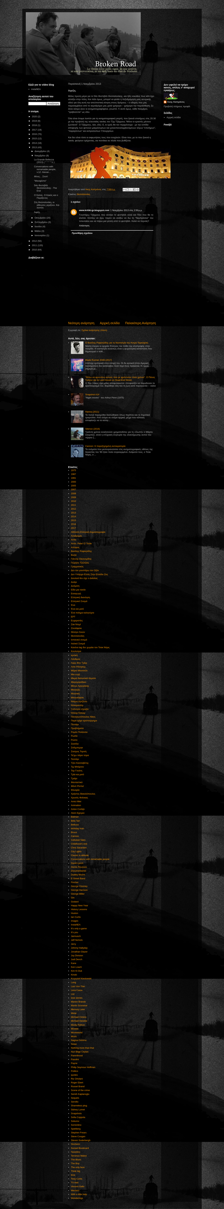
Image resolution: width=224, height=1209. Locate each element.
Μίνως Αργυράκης (80, 686)
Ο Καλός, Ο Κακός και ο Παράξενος (46, 196)
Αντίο (73, 539)
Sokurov (75, 1121)
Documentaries (78, 870)
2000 (73, 481)
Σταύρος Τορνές (79, 751)
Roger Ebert (77, 1082)
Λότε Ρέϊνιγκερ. (78, 666)
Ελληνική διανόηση (80, 597)
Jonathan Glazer (79, 951)
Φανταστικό (76, 782)
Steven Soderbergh (80, 1140)
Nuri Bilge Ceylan (79, 1051)
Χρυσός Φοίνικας (79, 797)
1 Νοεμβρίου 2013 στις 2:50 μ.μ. (126, 210)
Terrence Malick (79, 1155)
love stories (76, 998)
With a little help (79, 1194)
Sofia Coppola (78, 1117)
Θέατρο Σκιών (78, 632)
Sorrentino (76, 1125)
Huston (74, 913)
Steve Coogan (78, 1136)
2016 (73, 524)
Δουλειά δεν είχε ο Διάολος (84, 578)
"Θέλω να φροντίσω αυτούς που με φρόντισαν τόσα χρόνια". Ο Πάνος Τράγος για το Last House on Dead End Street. (120, 378)
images (74, 921)
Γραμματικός (77, 566)
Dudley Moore (78, 874)
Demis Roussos (79, 867)
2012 (73, 509)
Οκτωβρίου (40, 217)
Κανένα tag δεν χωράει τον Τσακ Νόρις (90, 647)
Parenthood (77, 1055)
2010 (73, 501)
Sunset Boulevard (80, 1148)
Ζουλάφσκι (76, 628)
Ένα (73, 605)
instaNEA (36, 89)
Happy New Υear (79, 905)
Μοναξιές (75, 689)
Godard (74, 901)
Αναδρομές (76, 536)
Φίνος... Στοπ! (41, 176)
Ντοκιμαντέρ (77, 705)
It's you (74, 932)
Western (75, 1190)
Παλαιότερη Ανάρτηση (140, 323)
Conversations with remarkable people (90, 859)
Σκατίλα (75, 743)
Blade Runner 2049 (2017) (98, 360)
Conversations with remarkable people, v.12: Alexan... (45, 169)
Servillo (74, 1101)
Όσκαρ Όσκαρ (78, 713)
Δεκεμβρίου (41, 151)
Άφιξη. (37, 212)
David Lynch (77, 863)
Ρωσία (74, 736)
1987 (73, 474)
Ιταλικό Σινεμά (78, 643)
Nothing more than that (82, 1048)
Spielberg (75, 1128)
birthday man (77, 828)
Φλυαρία (75, 790)
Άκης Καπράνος (176, 102)
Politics (74, 1071)
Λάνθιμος (75, 659)
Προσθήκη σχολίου (82, 233)
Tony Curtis (76, 1178)
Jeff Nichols (77, 940)
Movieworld (76, 1032)
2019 (35, 121)
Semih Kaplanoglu (80, 1094)
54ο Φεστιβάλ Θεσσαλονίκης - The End (45, 188)
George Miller (77, 894)
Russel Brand (77, 1086)
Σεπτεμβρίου (41, 222)
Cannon (75, 836)
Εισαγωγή (76, 593)
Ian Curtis (76, 917)
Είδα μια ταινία (78, 589)
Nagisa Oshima (78, 1040)
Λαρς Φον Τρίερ (79, 663)
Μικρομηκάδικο (78, 682)
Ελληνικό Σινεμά (79, 601)
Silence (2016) (92, 429)
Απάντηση (84, 225)
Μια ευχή (75, 674)
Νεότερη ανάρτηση (81, 323)
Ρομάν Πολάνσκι (79, 732)
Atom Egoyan (77, 813)
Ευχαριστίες (77, 620)
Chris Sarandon (79, 847)
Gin (72, 897)
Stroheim (75, 1144)
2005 (73, 485)
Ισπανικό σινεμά (79, 639)
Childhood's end (79, 843)
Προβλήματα (77, 728)
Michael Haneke (79, 1021)
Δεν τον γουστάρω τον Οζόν (85, 570)
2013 (73, 512)
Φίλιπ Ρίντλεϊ (77, 786)
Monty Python (78, 1025)
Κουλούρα (76, 651)
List (72, 994)
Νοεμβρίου (40, 155)
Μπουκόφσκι (77, 697)
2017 (73, 528)
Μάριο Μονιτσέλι (79, 670)
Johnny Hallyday (79, 948)
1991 (73, 478)
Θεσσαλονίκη (83, 194)
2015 (73, 520)
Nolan (74, 1044)
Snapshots (76, 1113)
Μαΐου (38, 231)
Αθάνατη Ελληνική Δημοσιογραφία (88, 532)
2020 (35, 116)
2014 (73, 516)
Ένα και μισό (77, 609)
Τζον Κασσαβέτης (80, 763)
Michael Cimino (78, 1017)
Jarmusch (76, 936)
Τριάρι (74, 778)
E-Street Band (78, 878)
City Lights (76, 851)
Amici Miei (76, 801)
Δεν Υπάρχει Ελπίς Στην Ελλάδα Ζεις (89, 574)
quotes (74, 1075)
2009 (73, 497)
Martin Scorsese (79, 1005)
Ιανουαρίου (41, 235)
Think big (75, 1171)
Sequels (75, 1098)
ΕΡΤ (73, 616)
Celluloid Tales (78, 840)
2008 (73, 493)
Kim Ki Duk (76, 971)
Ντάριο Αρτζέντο (79, 701)
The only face (77, 1167)
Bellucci (75, 824)
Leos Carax (76, 990)
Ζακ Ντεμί (76, 624)
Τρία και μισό (77, 774)
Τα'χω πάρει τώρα (80, 755)
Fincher (74, 882)
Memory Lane (78, 1009)
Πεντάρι (75, 724)
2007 (73, 489)
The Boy (75, 1163)
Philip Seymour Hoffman (83, 1067)
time (73, 1175)
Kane (73, 963)
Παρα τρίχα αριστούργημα (84, 720)
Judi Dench (76, 959)
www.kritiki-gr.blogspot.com (94, 210)
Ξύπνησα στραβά (79, 709)
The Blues (76, 1159)
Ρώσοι (74, 740)
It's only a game (79, 928)
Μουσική (75, 693)
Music (74, 1036)
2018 (35, 125)
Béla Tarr (75, 820)
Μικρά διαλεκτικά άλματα (83, 678)
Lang (73, 982)
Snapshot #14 (92, 394)
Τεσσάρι (75, 759)
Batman (75, 816)
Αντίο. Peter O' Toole (81, 543)
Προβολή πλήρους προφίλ (177, 106)
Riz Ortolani (77, 1078)
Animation (76, 805)
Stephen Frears (79, 1132)
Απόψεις (75, 547)
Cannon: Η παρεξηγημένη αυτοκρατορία (105, 446)
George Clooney (79, 886)
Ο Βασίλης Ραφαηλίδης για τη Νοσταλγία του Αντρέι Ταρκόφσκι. (117, 342)
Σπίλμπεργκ (77, 747)
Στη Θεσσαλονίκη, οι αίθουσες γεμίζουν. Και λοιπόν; (46, 205)
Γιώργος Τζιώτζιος (80, 562)
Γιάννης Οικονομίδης (81, 559)
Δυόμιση (75, 586)
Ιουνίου (39, 226)
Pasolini (75, 1059)
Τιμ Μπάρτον (77, 766)
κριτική (74, 655)
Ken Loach (76, 967)
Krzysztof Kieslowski (81, 978)
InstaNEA (75, 924)
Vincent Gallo (77, 1186)
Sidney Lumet (78, 1109)
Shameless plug (79, 1105)
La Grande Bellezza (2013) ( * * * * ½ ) (44, 161)
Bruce (74, 832)
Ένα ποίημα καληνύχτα (82, 612)
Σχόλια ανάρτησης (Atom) (94, 330)
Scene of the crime (80, 1090)
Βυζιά (73, 555)
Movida (74, 1028)
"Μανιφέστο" (40, 181)
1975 (73, 470)
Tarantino (75, 1152)
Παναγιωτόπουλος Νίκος (83, 716)
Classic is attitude (79, 855)
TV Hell (74, 1182)
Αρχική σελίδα (109, 323)
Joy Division (77, 955)
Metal (73, 1013)
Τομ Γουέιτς (76, 770)
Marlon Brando (78, 1001)
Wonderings (77, 1198)
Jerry (73, 944)
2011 (73, 505)
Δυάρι (74, 582)
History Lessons (79, 909)
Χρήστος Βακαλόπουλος (83, 793)
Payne (74, 1063)
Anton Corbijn (78, 809)
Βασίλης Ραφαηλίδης (81, 551)
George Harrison (79, 890)
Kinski (74, 974)
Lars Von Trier (78, 986)
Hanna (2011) (92, 411)
